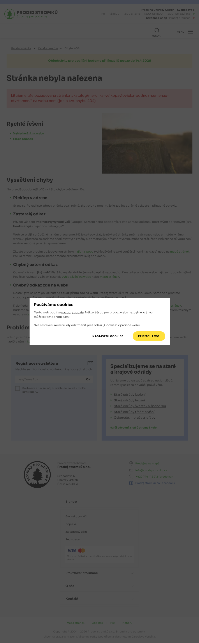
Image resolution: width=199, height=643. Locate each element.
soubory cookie (72, 312)
